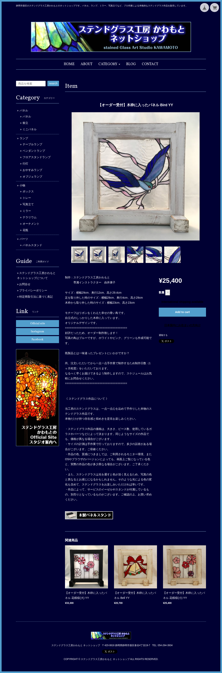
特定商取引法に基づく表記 (36, 296)
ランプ (24, 138)
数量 (161, 292)
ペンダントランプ (34, 150)
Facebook (37, 340)
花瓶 (25, 230)
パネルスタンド (32, 245)
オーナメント (31, 223)
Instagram (37, 331)
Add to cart (182, 312)
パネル (24, 110)
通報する (163, 335)
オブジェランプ (32, 176)
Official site (37, 323)
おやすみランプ (32, 170)
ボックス (28, 191)
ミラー (27, 210)
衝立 (25, 122)
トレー (27, 197)
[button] (109, 64)
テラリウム (30, 217)
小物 (22, 185)
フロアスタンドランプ (37, 157)
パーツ (24, 239)
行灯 (25, 163)
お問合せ (24, 284)
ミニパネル (30, 129)
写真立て (28, 204)
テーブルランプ (32, 144)
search (53, 83)
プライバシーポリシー (33, 290)
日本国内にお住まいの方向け (182, 325)
